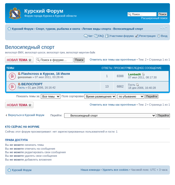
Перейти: (56, 115)
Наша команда (90, 169)
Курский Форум (22, 28)
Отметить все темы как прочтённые (113, 59)
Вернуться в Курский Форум (26, 115)
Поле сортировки (89, 96)
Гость (21, 87)
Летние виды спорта (96, 28)
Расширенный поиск (154, 18)
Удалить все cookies (115, 169)
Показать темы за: (38, 96)
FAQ (101, 35)
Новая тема (19, 60)
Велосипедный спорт (128, 28)
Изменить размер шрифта (163, 27)
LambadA (134, 74)
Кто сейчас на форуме (22, 126)
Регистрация (147, 35)
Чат (90, 35)
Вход (164, 35)
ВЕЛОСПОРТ (32, 84)
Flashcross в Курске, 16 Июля (45, 74)
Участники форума (121, 35)
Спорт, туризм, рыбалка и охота (58, 28)
